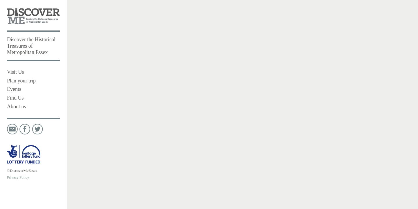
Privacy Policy (18, 177)
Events (14, 89)
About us (16, 106)
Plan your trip (21, 81)
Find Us (15, 98)
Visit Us (15, 72)
